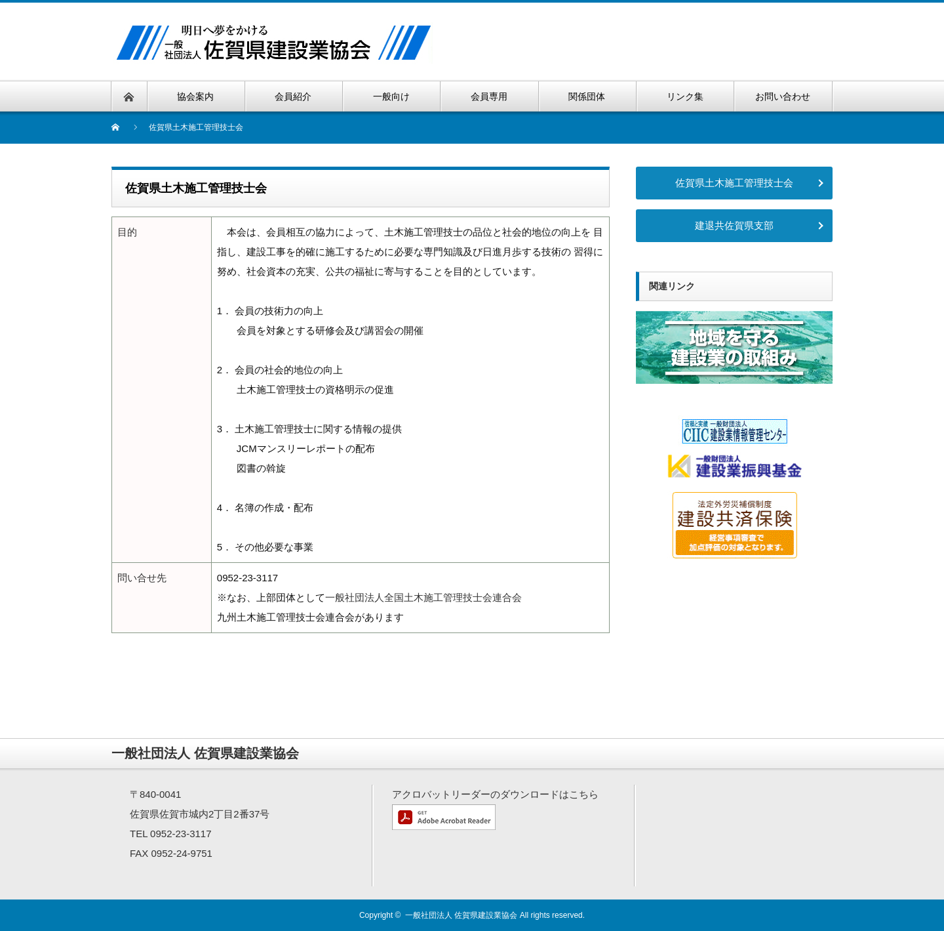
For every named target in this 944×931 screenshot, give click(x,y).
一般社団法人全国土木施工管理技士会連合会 (423, 597)
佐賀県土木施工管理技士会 (734, 182)
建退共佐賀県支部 (734, 225)
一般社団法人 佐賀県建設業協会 (461, 915)
